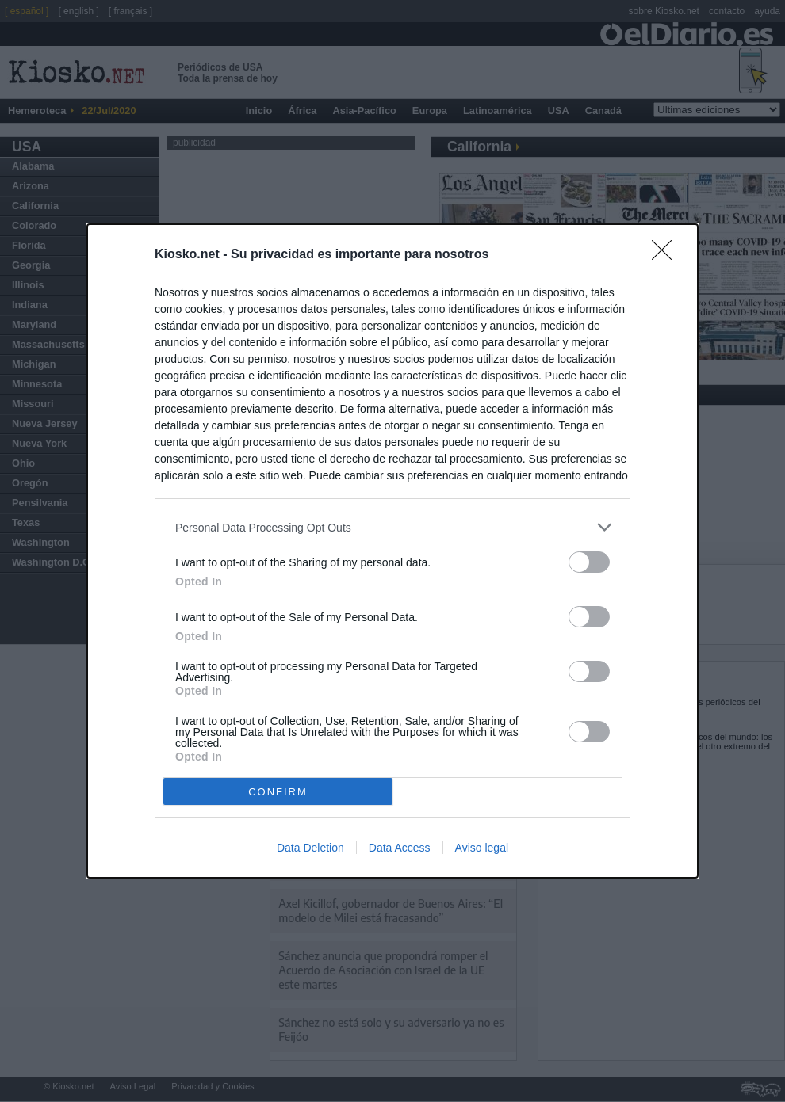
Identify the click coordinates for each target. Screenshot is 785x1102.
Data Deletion (310, 847)
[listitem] (392, 527)
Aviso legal (481, 847)
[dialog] (392, 551)
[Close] (667, 255)
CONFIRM (278, 791)
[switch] (589, 562)
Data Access (400, 847)
